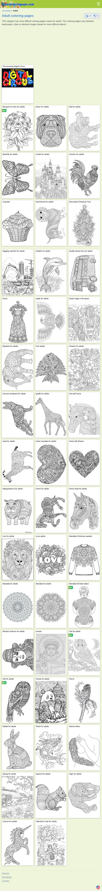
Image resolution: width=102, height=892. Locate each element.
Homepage (6, 11)
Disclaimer (7, 877)
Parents (5, 873)
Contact (5, 881)
